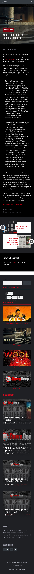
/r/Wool (17, 367)
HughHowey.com (10, 59)
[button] (31, 2)
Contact (12, 569)
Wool (19, 212)
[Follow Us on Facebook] (4, 549)
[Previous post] (2, 227)
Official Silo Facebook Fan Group (17, 324)
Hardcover (6, 204)
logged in (15, 262)
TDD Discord (17, 388)
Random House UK (16, 204)
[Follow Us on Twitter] (7, 549)
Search (5, 280)
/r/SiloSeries (17, 345)
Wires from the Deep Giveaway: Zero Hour (16, 418)
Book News (8, 30)
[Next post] (31, 241)
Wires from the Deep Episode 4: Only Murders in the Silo (16, 479)
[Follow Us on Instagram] (11, 549)
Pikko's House (16, 563)
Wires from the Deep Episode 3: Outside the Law (16, 510)
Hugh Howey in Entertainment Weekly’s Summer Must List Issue (12, 241)
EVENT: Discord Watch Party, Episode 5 (15, 449)
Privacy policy (20, 569)
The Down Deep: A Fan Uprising (21, 227)
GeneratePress (17, 565)
